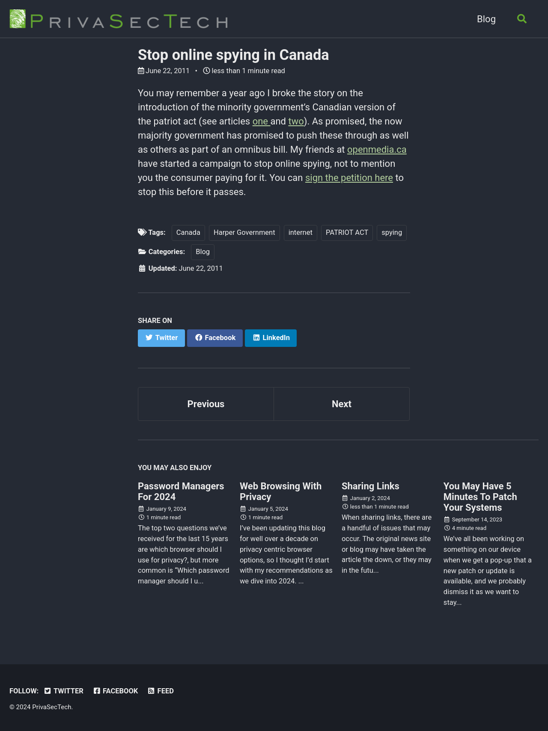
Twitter (63, 691)
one (262, 121)
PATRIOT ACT (347, 232)
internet (301, 232)
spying (391, 232)
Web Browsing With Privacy (281, 491)
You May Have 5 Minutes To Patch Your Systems (480, 497)
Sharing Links (370, 486)
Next (341, 404)
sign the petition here (349, 177)
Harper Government (244, 232)
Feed (160, 691)
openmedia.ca (377, 149)
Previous (206, 404)
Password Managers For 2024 (181, 491)
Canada (188, 232)
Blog (486, 19)
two (296, 121)
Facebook (115, 691)
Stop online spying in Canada (233, 54)
